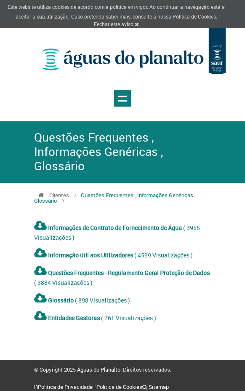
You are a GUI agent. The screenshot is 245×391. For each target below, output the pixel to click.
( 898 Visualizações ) (82, 300)
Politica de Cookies (194, 16)
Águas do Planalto (98, 369)
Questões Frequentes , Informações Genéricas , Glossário (115, 197)
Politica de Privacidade (65, 387)
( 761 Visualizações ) (95, 318)
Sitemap (159, 387)
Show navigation (122, 98)
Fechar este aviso (116, 24)
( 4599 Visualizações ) (113, 255)
